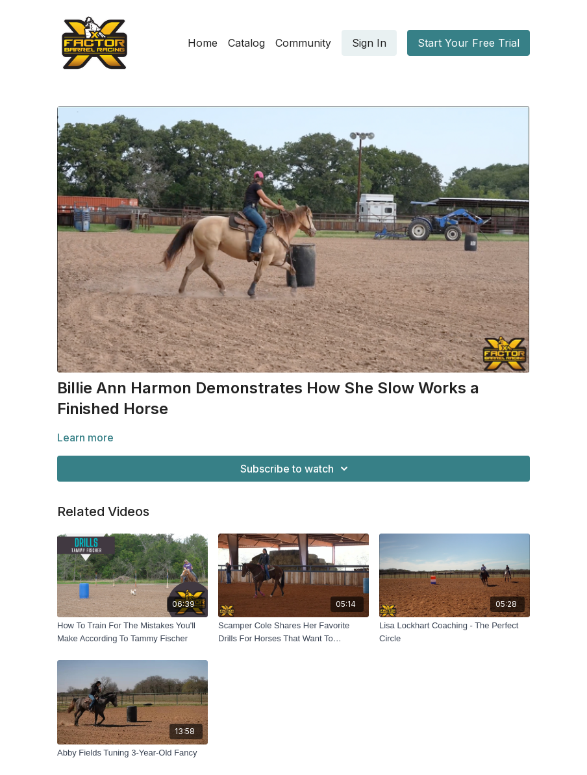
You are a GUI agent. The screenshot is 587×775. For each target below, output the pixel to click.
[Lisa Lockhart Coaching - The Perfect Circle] (454, 632)
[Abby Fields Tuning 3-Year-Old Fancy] (132, 752)
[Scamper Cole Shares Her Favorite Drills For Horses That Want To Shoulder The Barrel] (293, 632)
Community (303, 42)
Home (203, 42)
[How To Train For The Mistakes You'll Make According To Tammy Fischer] (132, 632)
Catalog (246, 42)
